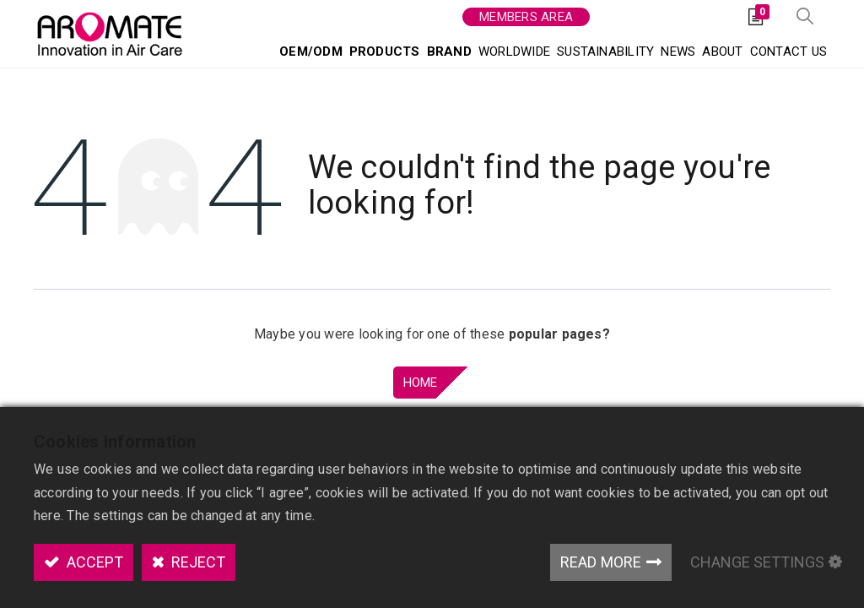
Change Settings (757, 562)
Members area (526, 16)
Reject (196, 562)
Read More (601, 562)
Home (420, 382)
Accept (93, 562)
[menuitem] (311, 51)
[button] (805, 17)
